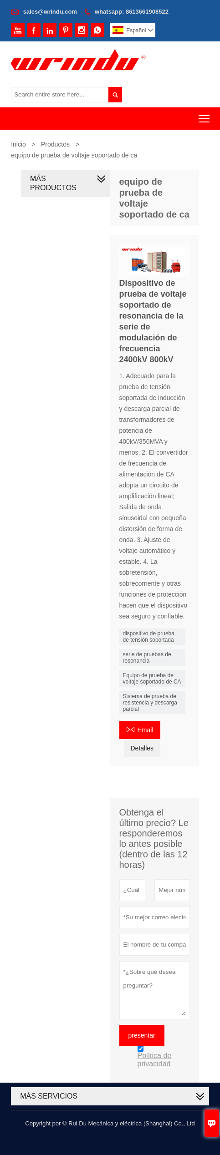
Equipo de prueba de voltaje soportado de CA (152, 678)
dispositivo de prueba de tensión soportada (148, 636)
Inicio (18, 144)
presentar (141, 1035)
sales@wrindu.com (50, 11)
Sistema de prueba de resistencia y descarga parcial (150, 702)
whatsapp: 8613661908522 (132, 11)
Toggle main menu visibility (205, 116)
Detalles (142, 748)
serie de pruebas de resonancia (147, 657)
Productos (55, 144)
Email (139, 729)
